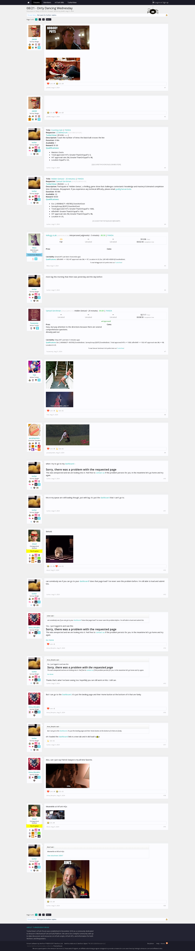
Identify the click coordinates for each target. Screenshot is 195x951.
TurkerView (51, 135)
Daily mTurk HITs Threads (44, 11)
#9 (165, 453)
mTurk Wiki (59, 2)
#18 (165, 795)
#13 (165, 594)
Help (157, 943)
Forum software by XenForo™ (45, 943)
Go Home (50, 640)
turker (34, 142)
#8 (165, 415)
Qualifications (52, 148)
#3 (165, 168)
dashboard (69, 463)
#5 (165, 266)
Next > (48, 19)
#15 (165, 683)
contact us (100, 472)
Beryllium (150, 943)
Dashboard (66, 694)
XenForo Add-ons (70, 943)
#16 (165, 712)
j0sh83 (63, 11)
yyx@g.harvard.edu (123, 189)
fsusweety (34, 323)
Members (47, 2)
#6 (165, 290)
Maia (34, 248)
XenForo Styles (82, 943)
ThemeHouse (57, 946)
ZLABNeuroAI (62, 132)
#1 (165, 87)
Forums (36, 2)
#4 (165, 224)
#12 (165, 570)
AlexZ (34, 544)
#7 (165, 351)
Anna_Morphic (34, 628)
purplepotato (34, 438)
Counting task (57, 130)
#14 (165, 648)
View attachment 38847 (55, 856)
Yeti (34, 375)
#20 (165, 906)
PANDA (68, 130)
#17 (165, 745)
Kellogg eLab (51, 235)
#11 (165, 511)
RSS (167, 943)
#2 (165, 117)
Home (28, 2)
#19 (165, 827)
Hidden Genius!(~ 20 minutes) (63, 178)
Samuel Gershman (63, 181)
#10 (165, 478)
